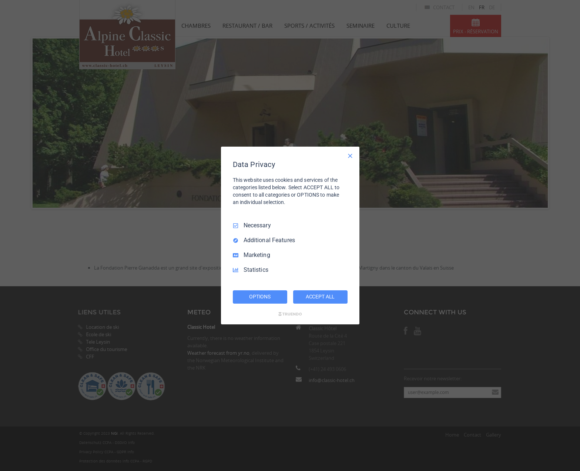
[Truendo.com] (290, 314)
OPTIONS (260, 297)
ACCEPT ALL (320, 297)
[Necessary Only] (350, 156)
